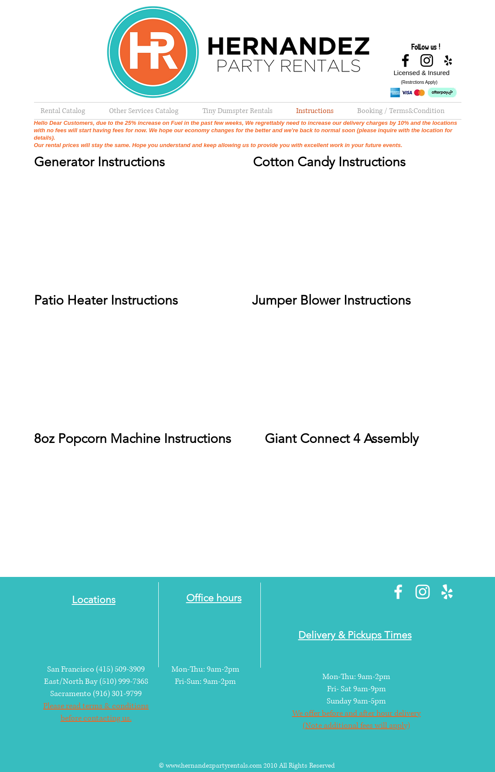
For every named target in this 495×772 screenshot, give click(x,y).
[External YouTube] (138, 230)
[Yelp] (448, 60)
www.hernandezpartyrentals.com (214, 765)
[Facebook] (405, 60)
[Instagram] (426, 60)
